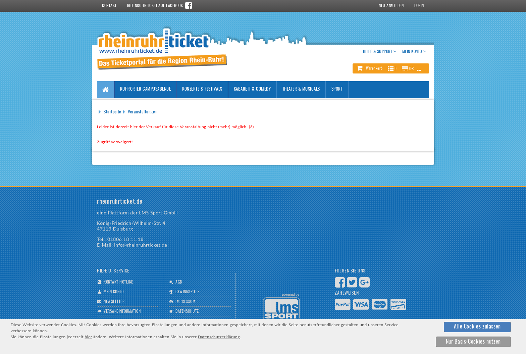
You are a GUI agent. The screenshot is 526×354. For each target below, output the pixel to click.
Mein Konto (113, 292)
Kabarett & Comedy (252, 89)
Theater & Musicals (301, 89)
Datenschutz (187, 311)
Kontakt (109, 6)
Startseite (112, 112)
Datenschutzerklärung (219, 336)
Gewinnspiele (187, 292)
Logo (281, 306)
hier (88, 336)
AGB (178, 282)
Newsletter (114, 302)
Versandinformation (122, 311)
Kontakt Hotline (118, 282)
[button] (391, 68)
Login (419, 6)
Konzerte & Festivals (202, 89)
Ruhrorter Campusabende (145, 89)
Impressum (185, 302)
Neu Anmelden (391, 6)
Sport (337, 89)
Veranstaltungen (142, 112)
